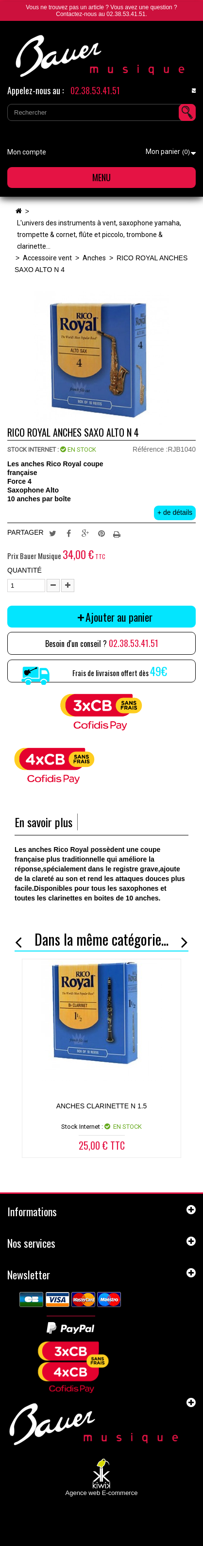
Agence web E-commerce (102, 1492)
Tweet (52, 533)
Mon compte (26, 152)
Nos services (31, 1243)
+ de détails (174, 512)
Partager (69, 533)
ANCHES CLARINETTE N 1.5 (101, 1106)
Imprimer (118, 533)
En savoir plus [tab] (43, 822)
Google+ (85, 533)
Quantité (24, 570)
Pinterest (101, 533)
